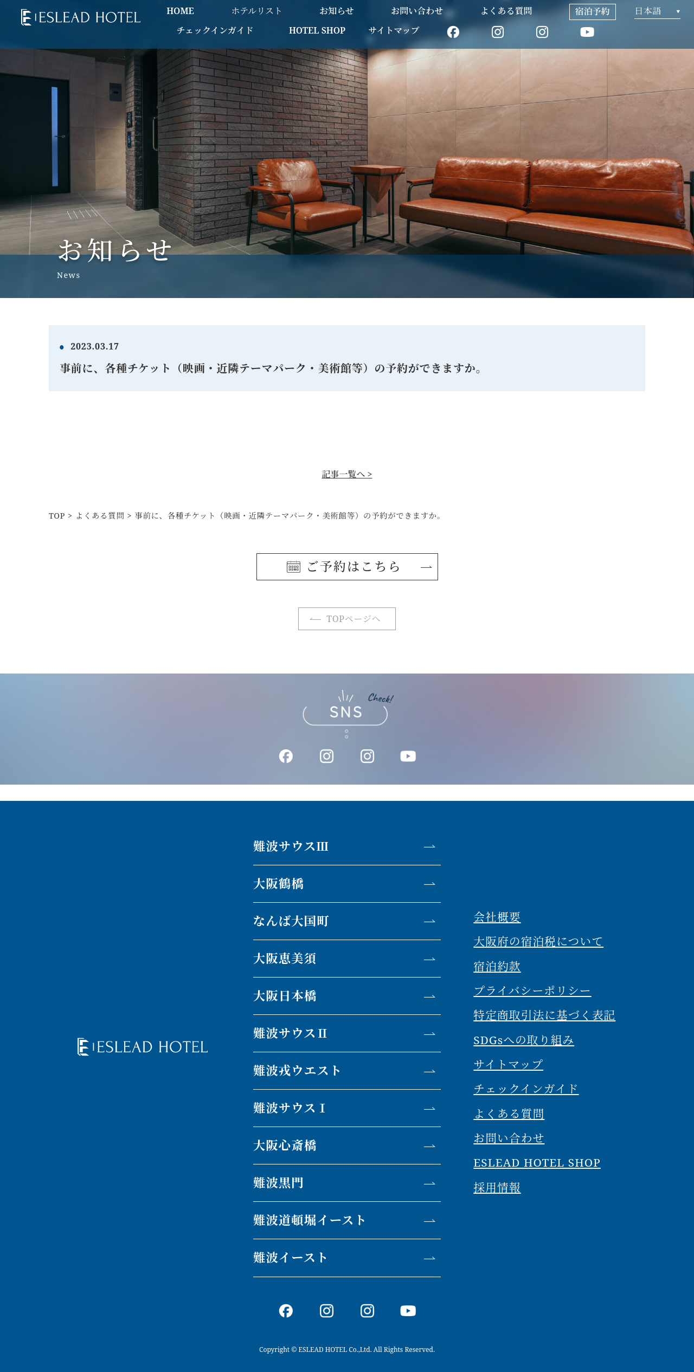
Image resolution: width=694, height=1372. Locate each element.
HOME (180, 11)
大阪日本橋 (285, 995)
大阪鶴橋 (278, 883)
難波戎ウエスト (298, 1070)
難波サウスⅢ (291, 846)
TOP (57, 515)
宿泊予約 (592, 11)
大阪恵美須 (285, 958)
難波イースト (291, 1257)
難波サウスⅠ (291, 1107)
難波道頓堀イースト (310, 1220)
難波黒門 (278, 1182)
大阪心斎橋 (285, 1145)
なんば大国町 (291, 920)
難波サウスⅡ (291, 1033)
